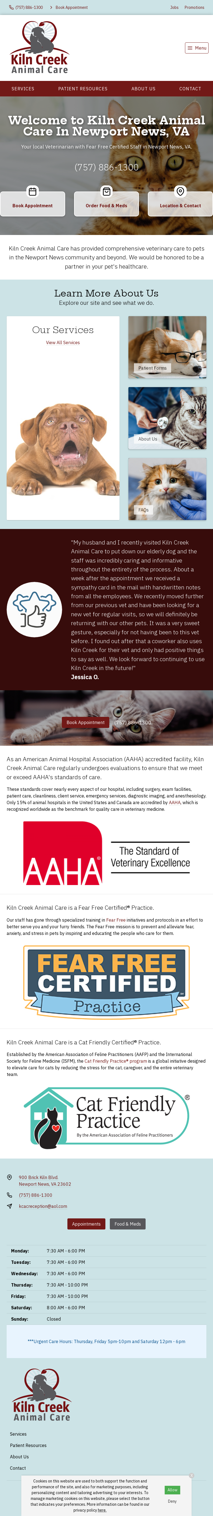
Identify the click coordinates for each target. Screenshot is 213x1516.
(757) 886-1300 (106, 167)
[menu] (197, 47)
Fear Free (116, 920)
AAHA (175, 802)
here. (102, 1510)
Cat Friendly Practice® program (116, 1061)
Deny (172, 1501)
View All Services (63, 342)
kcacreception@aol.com (43, 1206)
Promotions (194, 7)
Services (23, 88)
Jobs (174, 7)
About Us (143, 88)
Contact (190, 88)
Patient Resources (83, 88)
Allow (173, 1489)
